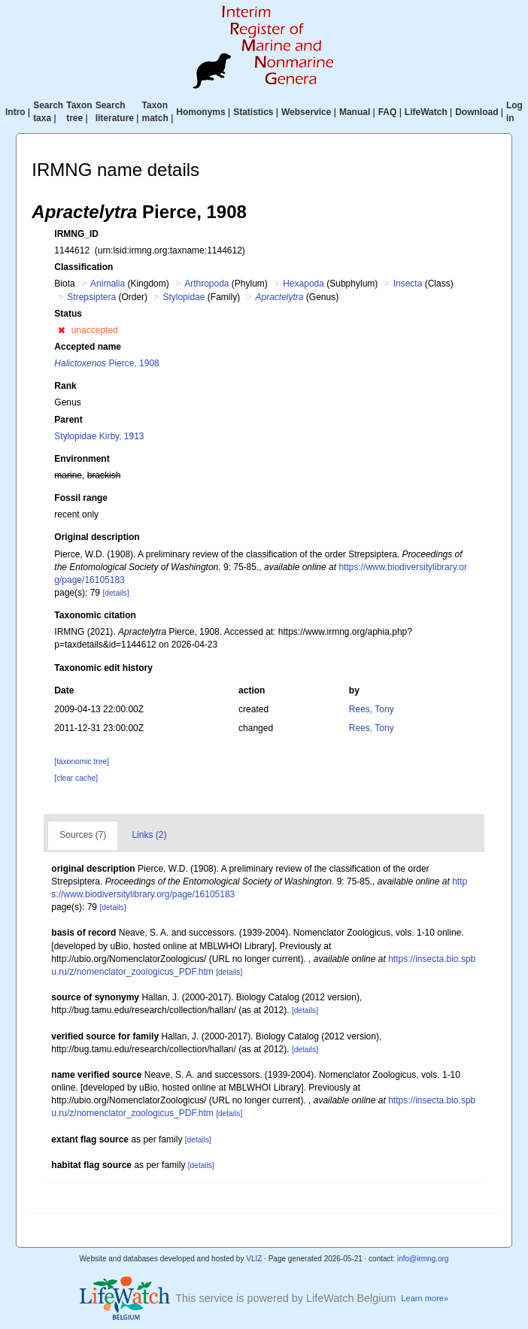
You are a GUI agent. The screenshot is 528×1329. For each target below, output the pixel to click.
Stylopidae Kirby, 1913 (99, 436)
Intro (15, 112)
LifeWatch (426, 112)
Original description (96, 537)
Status (68, 313)
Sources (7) (82, 835)
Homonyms (200, 112)
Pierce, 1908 (106, 363)
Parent (68, 419)
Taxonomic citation (94, 615)
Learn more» (424, 1298)
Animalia (107, 283)
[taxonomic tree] (81, 761)
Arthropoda (206, 283)
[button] (61, 330)
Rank (65, 386)
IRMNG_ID (76, 234)
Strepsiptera (91, 297)
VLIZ (254, 1259)
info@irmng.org (423, 1259)
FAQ (387, 112)
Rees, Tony (371, 709)
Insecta (408, 283)
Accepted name (87, 346)
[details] (115, 593)
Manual (354, 112)
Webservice (306, 112)
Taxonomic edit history (103, 668)
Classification (83, 267)
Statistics (253, 112)
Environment (81, 459)
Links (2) (149, 835)
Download (476, 112)
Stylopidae (183, 297)
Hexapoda (303, 283)
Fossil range (81, 498)
